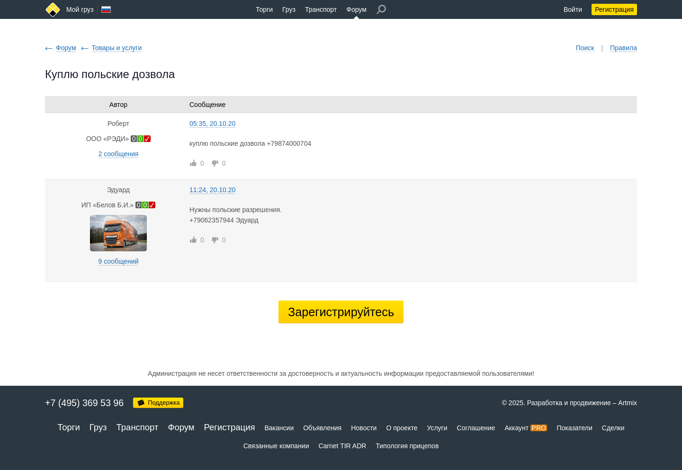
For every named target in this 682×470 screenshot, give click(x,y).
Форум (356, 9)
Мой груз (79, 9)
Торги (264, 9)
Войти (573, 9)
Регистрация (614, 9)
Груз (289, 9)
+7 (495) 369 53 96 (84, 403)
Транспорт (321, 9)
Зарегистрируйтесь (341, 312)
